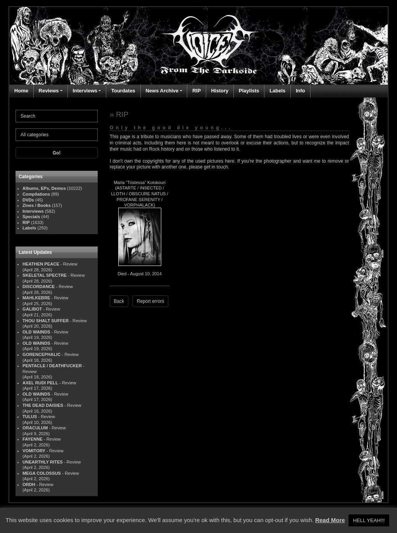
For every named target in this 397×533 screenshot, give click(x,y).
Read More (330, 520)
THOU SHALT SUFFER (45, 320)
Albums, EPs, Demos (44, 188)
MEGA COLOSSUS (41, 473)
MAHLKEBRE (36, 297)
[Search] (57, 116)
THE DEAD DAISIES (42, 405)
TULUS (29, 416)
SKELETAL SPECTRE (44, 275)
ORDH (28, 484)
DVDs (28, 200)
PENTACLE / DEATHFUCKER (52, 365)
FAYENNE (32, 439)
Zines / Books (36, 205)
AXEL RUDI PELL (40, 382)
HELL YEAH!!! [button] (369, 520)
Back (119, 301)
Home (21, 91)
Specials (31, 216)
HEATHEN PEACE (40, 264)
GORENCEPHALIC (41, 354)
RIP (196, 91)
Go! (57, 153)
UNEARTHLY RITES (42, 462)
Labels (277, 91)
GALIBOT (32, 309)
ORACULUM (35, 427)
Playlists (249, 91)
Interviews (84, 91)
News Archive (161, 91)
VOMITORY (33, 450)
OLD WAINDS (36, 332)
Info (300, 91)
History (219, 91)
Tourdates (123, 91)
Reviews (49, 91)
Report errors (150, 301)
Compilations (36, 194)
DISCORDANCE (38, 286)
